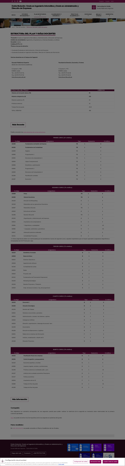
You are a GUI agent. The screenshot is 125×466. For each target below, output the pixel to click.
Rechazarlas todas (95, 463)
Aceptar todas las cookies (110, 463)
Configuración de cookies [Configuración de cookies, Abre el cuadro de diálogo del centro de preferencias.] (80, 463)
